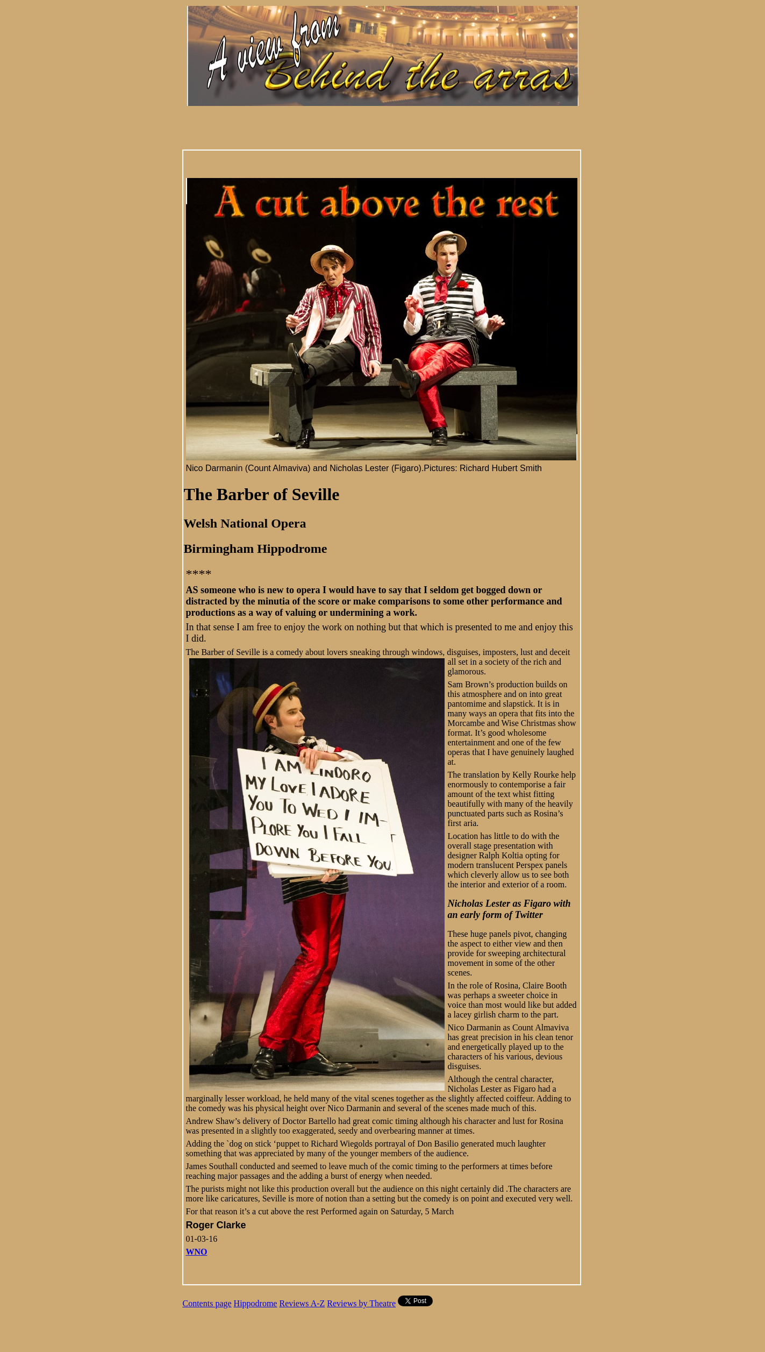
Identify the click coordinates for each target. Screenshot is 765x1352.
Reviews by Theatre (361, 1303)
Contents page (207, 1303)
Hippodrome (255, 1303)
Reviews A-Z (302, 1303)
